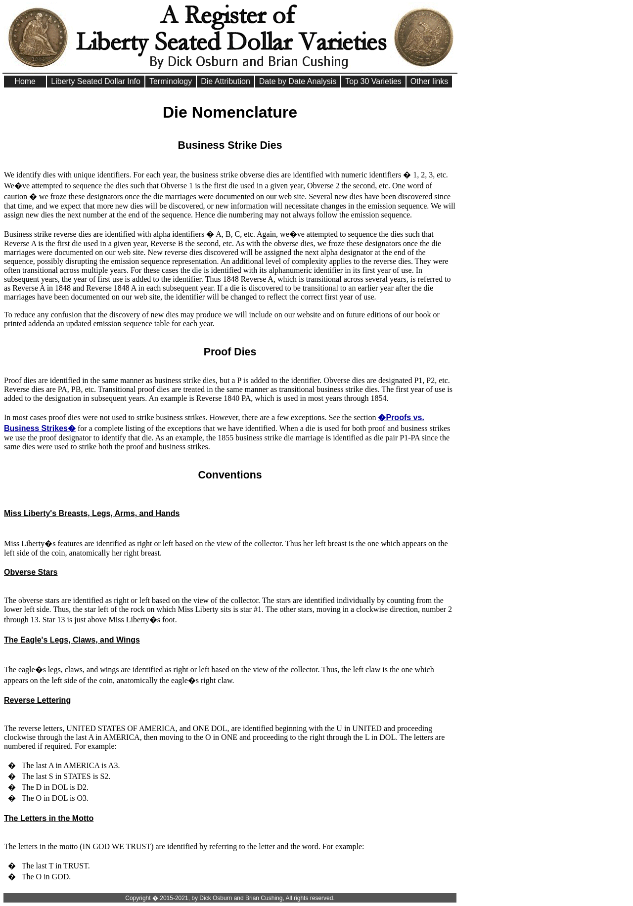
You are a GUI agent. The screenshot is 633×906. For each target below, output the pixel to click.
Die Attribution (225, 81)
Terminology (170, 81)
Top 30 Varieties (373, 81)
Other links (429, 81)
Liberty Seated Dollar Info (95, 81)
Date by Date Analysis (298, 81)
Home (25, 81)
